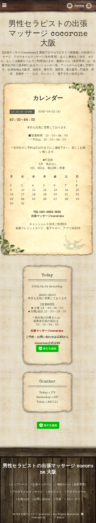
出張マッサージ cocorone (36, 514)
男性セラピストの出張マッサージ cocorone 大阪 (48, 34)
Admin (60, 518)
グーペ (50, 518)
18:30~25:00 (47, 295)
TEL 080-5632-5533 (47, 212)
